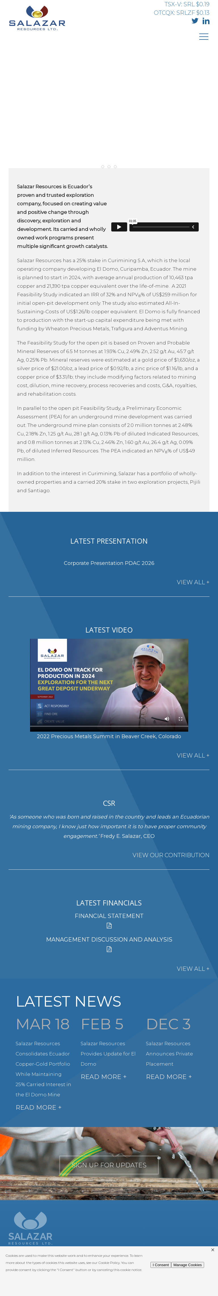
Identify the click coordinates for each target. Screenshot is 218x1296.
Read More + (39, 1107)
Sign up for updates (109, 1165)
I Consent (161, 1265)
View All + (193, 582)
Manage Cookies (187, 1265)
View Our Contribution (171, 855)
